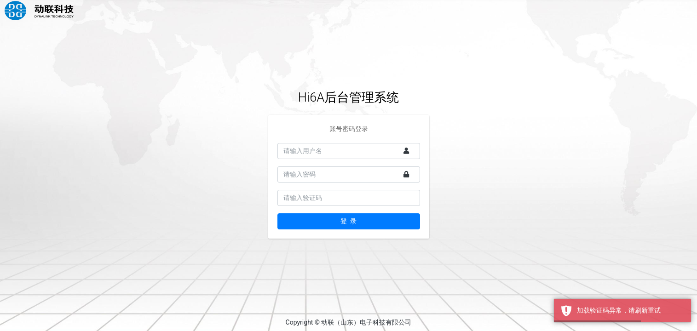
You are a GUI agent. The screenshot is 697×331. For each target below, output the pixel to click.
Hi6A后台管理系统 (348, 97)
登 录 (348, 221)
